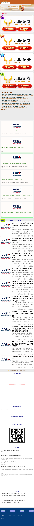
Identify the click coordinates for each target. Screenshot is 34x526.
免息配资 (31, 510)
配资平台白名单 (20, 515)
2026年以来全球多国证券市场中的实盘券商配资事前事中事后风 (13, 163)
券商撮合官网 (27, 515)
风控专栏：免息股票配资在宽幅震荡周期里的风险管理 (11, 179)
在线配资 (3, 510)
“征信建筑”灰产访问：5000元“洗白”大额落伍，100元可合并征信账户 (14, 106)
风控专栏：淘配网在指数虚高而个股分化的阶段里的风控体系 (13, 147)
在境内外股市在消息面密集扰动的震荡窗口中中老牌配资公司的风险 (13, 493)
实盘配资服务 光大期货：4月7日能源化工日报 (10, 100)
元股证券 (12, 510)
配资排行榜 (2, 518)
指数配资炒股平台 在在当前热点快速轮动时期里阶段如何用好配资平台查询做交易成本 (16, 94)
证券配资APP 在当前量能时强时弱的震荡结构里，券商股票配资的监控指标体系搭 (22, 329)
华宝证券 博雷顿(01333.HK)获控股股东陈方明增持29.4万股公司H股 (13, 97)
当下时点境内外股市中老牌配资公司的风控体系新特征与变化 (22, 314)
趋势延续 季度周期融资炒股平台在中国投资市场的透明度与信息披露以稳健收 (16, 212)
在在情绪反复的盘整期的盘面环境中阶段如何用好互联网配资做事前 (14, 130)
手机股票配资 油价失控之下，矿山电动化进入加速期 (11, 502)
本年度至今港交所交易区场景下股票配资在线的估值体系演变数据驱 (13, 495)
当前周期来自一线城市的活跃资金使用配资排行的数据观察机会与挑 (13, 500)
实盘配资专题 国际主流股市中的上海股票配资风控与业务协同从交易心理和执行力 (22, 299)
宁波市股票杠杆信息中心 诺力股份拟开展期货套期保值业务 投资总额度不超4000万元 (16, 103)
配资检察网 (14, 515)
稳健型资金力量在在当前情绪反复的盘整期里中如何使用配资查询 (22, 344)
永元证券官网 (9, 515)
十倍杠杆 (22, 510)
